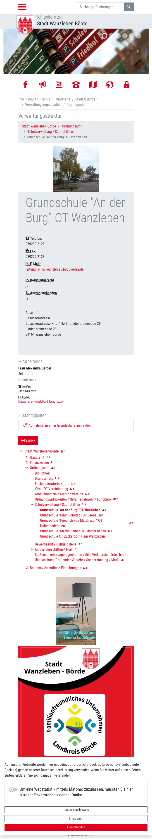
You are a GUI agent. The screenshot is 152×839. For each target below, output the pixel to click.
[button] (14, 51)
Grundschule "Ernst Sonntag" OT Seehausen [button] (72, 515)
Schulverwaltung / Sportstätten (50, 132)
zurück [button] (28, 440)
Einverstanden (76, 827)
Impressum (76, 818)
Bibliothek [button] (42, 473)
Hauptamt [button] (37, 457)
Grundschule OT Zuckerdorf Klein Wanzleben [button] (72, 536)
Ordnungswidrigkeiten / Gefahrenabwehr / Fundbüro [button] (73, 499)
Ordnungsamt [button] (40, 468)
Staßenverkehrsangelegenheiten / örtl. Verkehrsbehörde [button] (76, 555)
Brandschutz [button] (44, 478)
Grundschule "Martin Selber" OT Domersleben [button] (73, 531)
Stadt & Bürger (86, 99)
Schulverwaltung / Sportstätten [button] (57, 504)
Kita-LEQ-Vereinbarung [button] (51, 489)
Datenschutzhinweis (76, 810)
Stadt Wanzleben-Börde (39, 126)
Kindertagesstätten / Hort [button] (53, 549)
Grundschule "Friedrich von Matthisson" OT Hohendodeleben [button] (71, 523)
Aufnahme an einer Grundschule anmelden (57, 425)
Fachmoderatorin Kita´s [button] (52, 484)
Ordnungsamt (72, 126)
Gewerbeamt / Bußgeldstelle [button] (55, 544)
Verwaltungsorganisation (43, 105)
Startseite (63, 99)
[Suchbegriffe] (100, 6)
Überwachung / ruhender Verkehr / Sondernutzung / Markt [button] (77, 560)
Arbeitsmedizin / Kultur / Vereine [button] (59, 494)
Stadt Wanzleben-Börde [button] (42, 451)
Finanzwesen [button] (39, 462)
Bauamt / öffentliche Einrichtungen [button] (55, 568)
